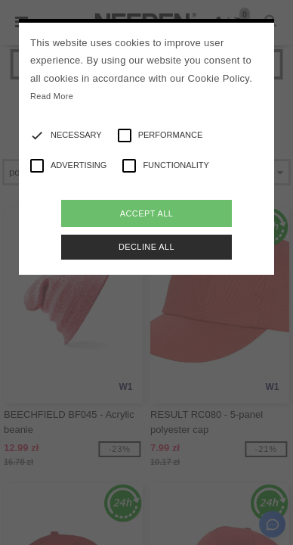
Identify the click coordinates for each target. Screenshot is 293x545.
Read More (51, 96)
